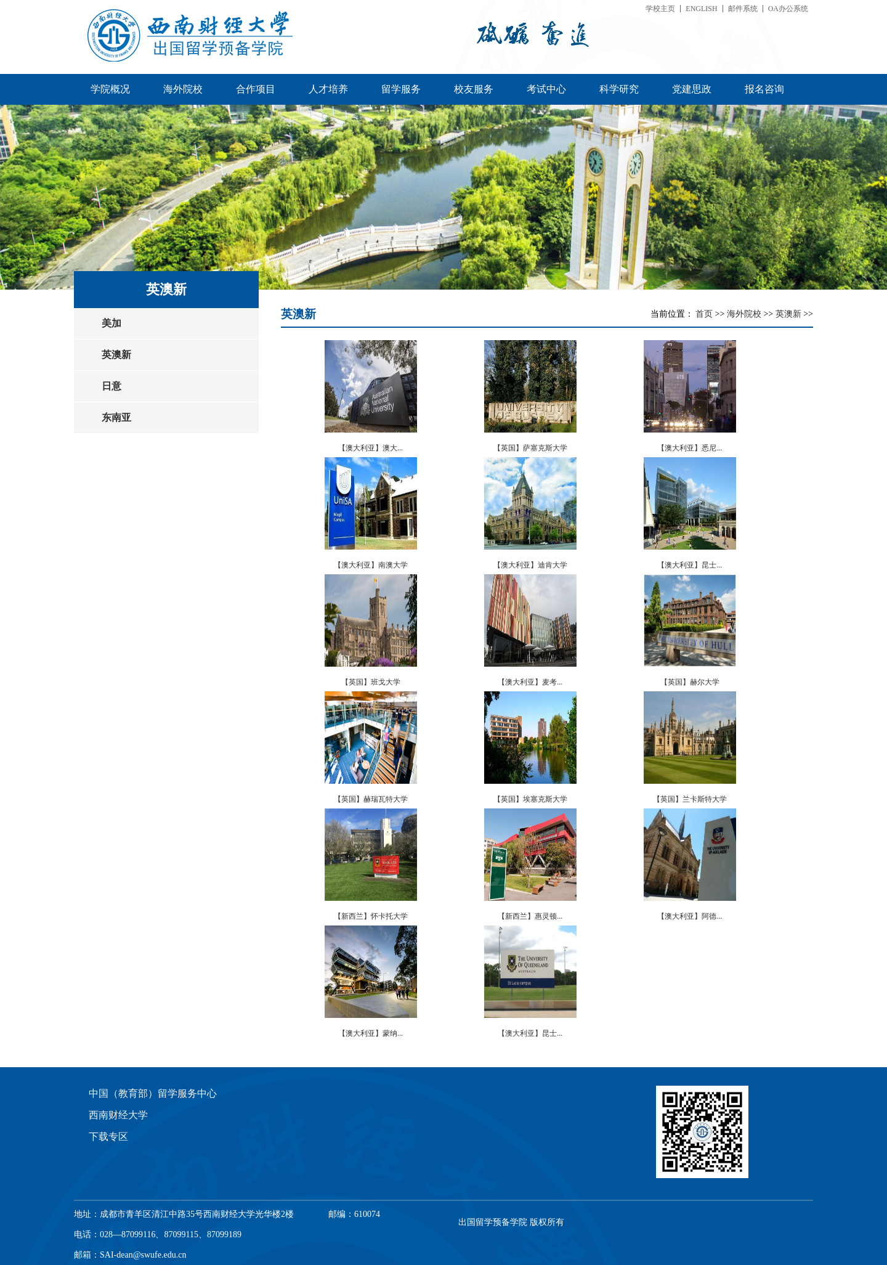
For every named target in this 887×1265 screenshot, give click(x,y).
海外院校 (183, 89)
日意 (111, 386)
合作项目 (255, 89)
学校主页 (660, 8)
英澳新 (116, 354)
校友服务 (473, 89)
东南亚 (116, 417)
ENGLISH (701, 8)
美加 (111, 323)
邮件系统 (743, 8)
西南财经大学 (118, 1115)
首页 (705, 314)
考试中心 (546, 89)
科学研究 (619, 89)
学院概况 (110, 89)
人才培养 (328, 89)
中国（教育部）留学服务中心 (153, 1093)
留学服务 (401, 89)
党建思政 (691, 89)
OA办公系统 (788, 8)
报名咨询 (764, 89)
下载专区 (108, 1136)
